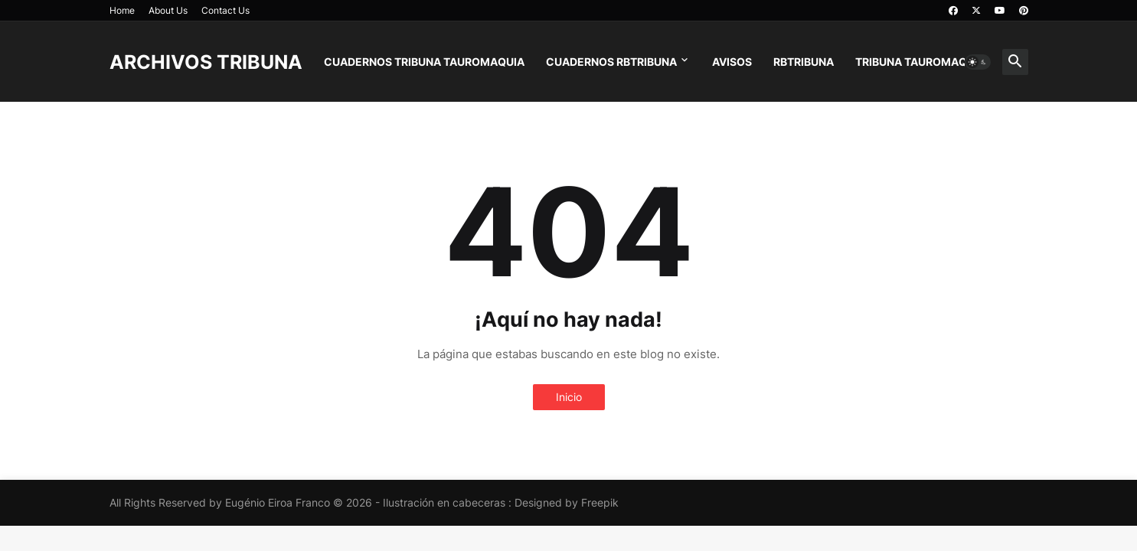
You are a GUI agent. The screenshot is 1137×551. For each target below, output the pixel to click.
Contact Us (225, 10)
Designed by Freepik (567, 502)
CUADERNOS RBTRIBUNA (611, 61)
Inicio (569, 396)
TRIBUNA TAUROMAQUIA (920, 61)
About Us (168, 10)
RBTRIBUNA (803, 61)
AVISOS (732, 61)
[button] (978, 62)
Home (122, 10)
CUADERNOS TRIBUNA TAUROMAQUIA (424, 61)
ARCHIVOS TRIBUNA (205, 62)
